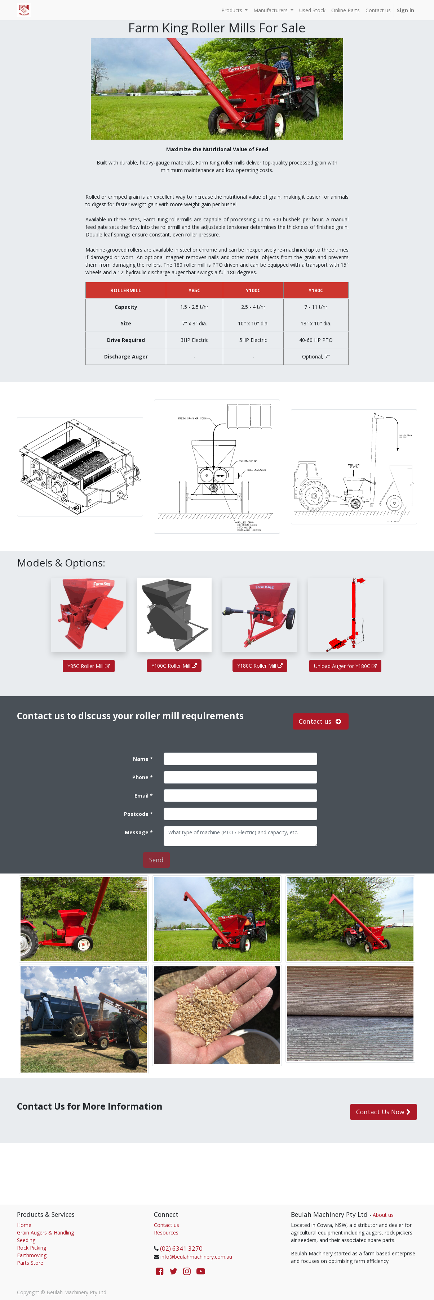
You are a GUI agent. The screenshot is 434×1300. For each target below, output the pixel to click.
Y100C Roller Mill (174, 665)
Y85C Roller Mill (88, 666)
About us (383, 1214)
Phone (140, 777)
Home (24, 1225)
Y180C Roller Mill (260, 665)
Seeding (26, 1240)
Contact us (166, 1225)
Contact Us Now (383, 1111)
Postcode (136, 814)
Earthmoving (31, 1255)
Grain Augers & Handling (45, 1232)
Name (141, 758)
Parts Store (30, 1262)
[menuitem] (312, 10)
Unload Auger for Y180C (345, 666)
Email (141, 795)
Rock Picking (31, 1247)
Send (156, 860)
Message (137, 832)
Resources (166, 1232)
